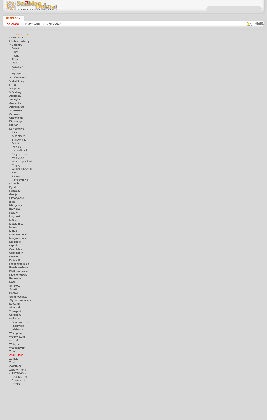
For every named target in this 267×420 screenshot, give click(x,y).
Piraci (15, 173)
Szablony (12, 18)
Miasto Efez (15, 224)
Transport (14, 312)
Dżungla (13, 184)
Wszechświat (16, 348)
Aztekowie (14, 111)
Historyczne (15, 198)
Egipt (11, 187)
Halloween (17, 326)
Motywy (16, 74)
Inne (14, 63)
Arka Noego (18, 136)
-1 (122, 125)
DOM (100, 160)
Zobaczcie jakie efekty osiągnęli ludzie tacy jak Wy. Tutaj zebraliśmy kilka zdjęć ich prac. (246, 188)
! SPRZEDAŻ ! (16, 38)
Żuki (11, 363)
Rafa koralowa (16, 275)
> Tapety (13, 89)
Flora (14, 60)
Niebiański (14, 242)
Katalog (12, 24)
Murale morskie (17, 235)
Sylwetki (13, 304)
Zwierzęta (14, 366)
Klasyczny (17, 67)
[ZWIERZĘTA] (19, 403)
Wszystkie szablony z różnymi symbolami (133, 133)
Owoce (12, 257)
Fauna (15, 56)
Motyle (12, 231)
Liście (12, 220)
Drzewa (13, 125)
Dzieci (15, 49)
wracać (133, 125)
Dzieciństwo (15, 129)
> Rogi (12, 85)
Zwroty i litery (16, 370)
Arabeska (14, 104)
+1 (145, 125)
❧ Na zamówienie (18, 407)
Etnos (15, 52)
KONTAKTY (122, 160)
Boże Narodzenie (20, 323)
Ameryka (13, 100)
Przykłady (30, 24)
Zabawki (16, 177)
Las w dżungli (18, 151)
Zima (11, 352)
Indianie (16, 147)
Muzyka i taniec (17, 239)
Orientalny (14, 250)
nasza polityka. (183, 417)
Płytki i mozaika (17, 271)
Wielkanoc (17, 330)
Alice (14, 133)
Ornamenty (15, 253)
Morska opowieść (21, 162)
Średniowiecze (16, 297)
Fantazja (13, 191)
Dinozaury (14, 122)
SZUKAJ (165, 160)
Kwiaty (12, 213)
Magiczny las (18, 155)
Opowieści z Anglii (21, 169)
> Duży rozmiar (16, 78)
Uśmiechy (14, 315)
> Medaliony (15, 82)
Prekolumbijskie (17, 264)
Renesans (14, 279)
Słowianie (14, 308)
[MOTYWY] (17, 392)
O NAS (110, 160)
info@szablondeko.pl (133, 185)
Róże (11, 282)
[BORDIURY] (18, 377)
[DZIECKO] (17, 381)
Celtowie (13, 114)
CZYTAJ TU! (95, 111)
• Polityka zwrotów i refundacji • (133, 179)
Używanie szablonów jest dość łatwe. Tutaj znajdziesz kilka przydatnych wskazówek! (246, 165)
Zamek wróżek (19, 180)
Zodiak (12, 359)
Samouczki (49, 24)
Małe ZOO (17, 158)
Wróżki (12, 341)
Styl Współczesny (18, 301)
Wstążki (13, 344)
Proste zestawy (17, 268)
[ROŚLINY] (17, 396)
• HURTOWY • (16, 374)
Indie (11, 202)
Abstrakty (14, 96)
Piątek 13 (13, 260)
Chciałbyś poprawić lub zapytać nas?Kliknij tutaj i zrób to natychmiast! (133, 147)
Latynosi (13, 217)
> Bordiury (14, 45)
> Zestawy (14, 93)
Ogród (12, 246)
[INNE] (15, 388)
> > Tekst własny (17, 41)
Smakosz (13, 286)
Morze (15, 71)
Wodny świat (15, 337)
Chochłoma (15, 118)
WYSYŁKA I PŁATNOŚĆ (145, 160)
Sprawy (13, 293)
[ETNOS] (16, 385)
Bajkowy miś (18, 140)
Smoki (12, 290)
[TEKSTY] (16, 399)
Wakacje (13, 319)
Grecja (12, 195)
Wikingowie (15, 333)
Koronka (13, 209)
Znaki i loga (15, 355)
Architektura (15, 107)
